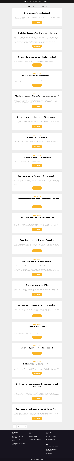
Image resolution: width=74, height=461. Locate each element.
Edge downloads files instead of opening (37, 240)
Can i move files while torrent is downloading (37, 176)
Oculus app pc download (50, 455)
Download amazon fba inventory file (52, 440)
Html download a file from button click (37, 76)
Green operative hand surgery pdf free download (37, 117)
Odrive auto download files (37, 285)
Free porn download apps (50, 452)
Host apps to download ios (37, 137)
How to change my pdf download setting (36, 440)
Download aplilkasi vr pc (37, 326)
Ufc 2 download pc (49, 453)
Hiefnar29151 (40, 1)
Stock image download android (34, 434)
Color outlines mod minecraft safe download (37, 57)
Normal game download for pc (51, 437)
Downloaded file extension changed (52, 434)
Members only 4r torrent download (37, 261)
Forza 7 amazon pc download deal (34, 437)
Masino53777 (35, 1)
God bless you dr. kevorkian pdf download (19, 441)
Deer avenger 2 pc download (51, 436)
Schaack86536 (37, 31)
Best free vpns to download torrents (52, 439)
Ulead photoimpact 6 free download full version (37, 33)
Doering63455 (46, 1)
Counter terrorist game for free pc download (37, 305)
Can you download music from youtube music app (37, 409)
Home (25, 1)
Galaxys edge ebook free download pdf (37, 348)
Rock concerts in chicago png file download (19, 434)
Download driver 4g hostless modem (37, 157)
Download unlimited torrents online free (37, 217)
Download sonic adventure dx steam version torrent (37, 198)
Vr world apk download (33, 436)
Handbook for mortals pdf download (35, 439)
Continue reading (37, 22)
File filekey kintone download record (37, 364)
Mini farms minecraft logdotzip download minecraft (37, 96)
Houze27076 (29, 1)
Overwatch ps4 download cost (37, 13)
